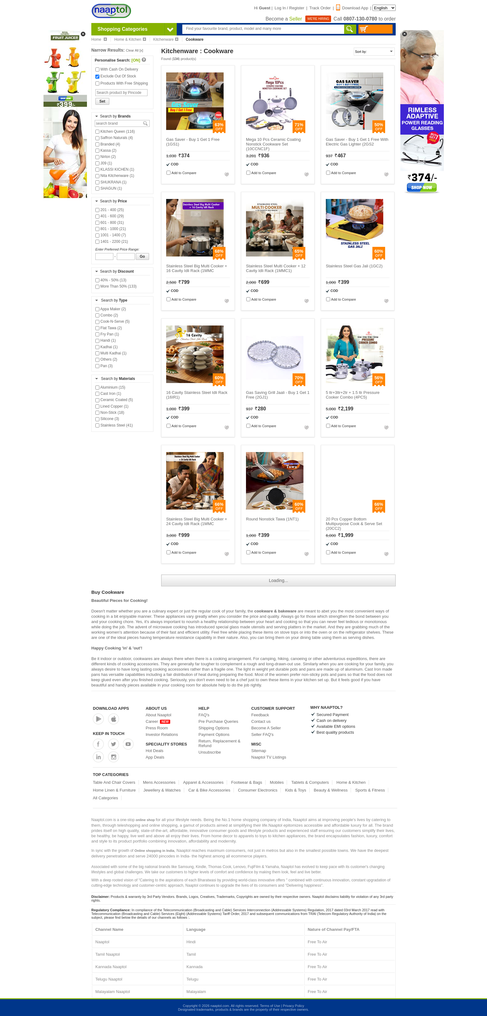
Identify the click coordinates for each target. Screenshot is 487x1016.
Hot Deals (154, 750)
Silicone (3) (107, 419)
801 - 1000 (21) (110, 229)
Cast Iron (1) (108, 393)
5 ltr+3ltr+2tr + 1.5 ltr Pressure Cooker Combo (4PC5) (353, 394)
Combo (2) (106, 315)
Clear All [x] (134, 50)
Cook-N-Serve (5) (112, 321)
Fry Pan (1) (107, 334)
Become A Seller (266, 728)
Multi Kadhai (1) (110, 353)
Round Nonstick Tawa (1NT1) (272, 519)
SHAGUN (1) (108, 188)
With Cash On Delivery (116, 69)
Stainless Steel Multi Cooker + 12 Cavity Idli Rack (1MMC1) (276, 268)
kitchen (310, 679)
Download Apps (111, 708)
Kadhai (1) (106, 347)
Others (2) (106, 359)
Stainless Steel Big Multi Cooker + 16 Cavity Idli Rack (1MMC (196, 268)
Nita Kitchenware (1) (114, 175)
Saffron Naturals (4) (114, 138)
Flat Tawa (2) (108, 328)
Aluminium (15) (110, 387)
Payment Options (214, 734)
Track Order (320, 8)
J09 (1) (103, 163)
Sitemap (258, 750)
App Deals (155, 757)
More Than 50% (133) (116, 286)
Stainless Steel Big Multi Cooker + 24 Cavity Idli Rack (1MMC (196, 521)
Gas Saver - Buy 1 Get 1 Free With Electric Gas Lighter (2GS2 (357, 141)
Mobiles (277, 782)
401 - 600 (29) (109, 216)
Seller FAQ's (262, 734)
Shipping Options (213, 728)
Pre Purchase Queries (218, 721)
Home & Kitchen (130, 39)
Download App (352, 8)
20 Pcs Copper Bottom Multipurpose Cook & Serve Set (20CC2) (354, 524)
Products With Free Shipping (121, 83)
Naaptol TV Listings (268, 757)
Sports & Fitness (370, 790)
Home (99, 39)
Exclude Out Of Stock (115, 76)
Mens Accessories (159, 782)
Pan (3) (104, 366)
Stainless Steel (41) (114, 425)
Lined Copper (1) (111, 406)
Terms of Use (270, 1006)
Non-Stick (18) (109, 412)
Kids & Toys (295, 790)
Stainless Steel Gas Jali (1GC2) (354, 266)
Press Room (157, 728)
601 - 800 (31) (109, 222)
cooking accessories (171, 669)
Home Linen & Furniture (114, 790)
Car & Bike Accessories (209, 790)
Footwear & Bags (246, 782)
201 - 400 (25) (109, 210)
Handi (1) (105, 340)
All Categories (105, 798)
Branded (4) (107, 144)
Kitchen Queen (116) (115, 131)
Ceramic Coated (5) (114, 400)
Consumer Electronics (257, 790)
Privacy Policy (293, 1006)
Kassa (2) (105, 150)
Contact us (261, 721)
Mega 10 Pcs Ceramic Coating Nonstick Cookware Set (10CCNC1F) (273, 144)
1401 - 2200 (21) (111, 241)
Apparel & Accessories (203, 782)
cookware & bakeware (275, 611)
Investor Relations (162, 734)
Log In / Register (289, 8)
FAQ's (203, 715)
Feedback (260, 715)
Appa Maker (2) (110, 309)
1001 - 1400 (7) (110, 235)
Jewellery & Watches (162, 790)
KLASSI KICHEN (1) (114, 169)
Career (158, 721)
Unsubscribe (209, 752)
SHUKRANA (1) (110, 182)
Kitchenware (165, 39)
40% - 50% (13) (110, 280)
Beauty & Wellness (331, 790)
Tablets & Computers (310, 782)
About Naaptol (158, 715)
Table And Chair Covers (114, 782)
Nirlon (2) (105, 157)
